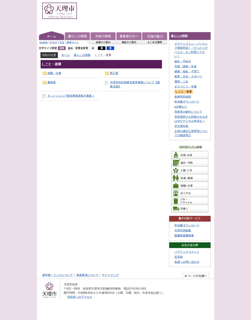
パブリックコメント (186, 251)
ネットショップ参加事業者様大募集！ (71, 95)
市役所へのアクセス (79, 296)
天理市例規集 (182, 230)
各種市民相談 (182, 96)
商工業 (114, 73)
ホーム (65, 55)
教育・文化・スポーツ (188, 76)
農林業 (51, 82)
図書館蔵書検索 (184, 235)
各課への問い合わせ (186, 261)
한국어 (53, 42)
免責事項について (87, 275)
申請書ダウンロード (186, 101)
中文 (62, 42)
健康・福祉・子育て (186, 71)
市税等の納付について (188, 111)
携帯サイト (73, 42)
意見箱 (178, 256)
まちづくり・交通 (185, 86)
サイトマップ (110, 275)
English (44, 42)
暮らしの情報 (82, 55)
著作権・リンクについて (57, 275)
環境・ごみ (181, 81)
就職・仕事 (54, 73)
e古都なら (180, 106)
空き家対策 (181, 126)
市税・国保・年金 (185, 66)
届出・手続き (182, 61)
